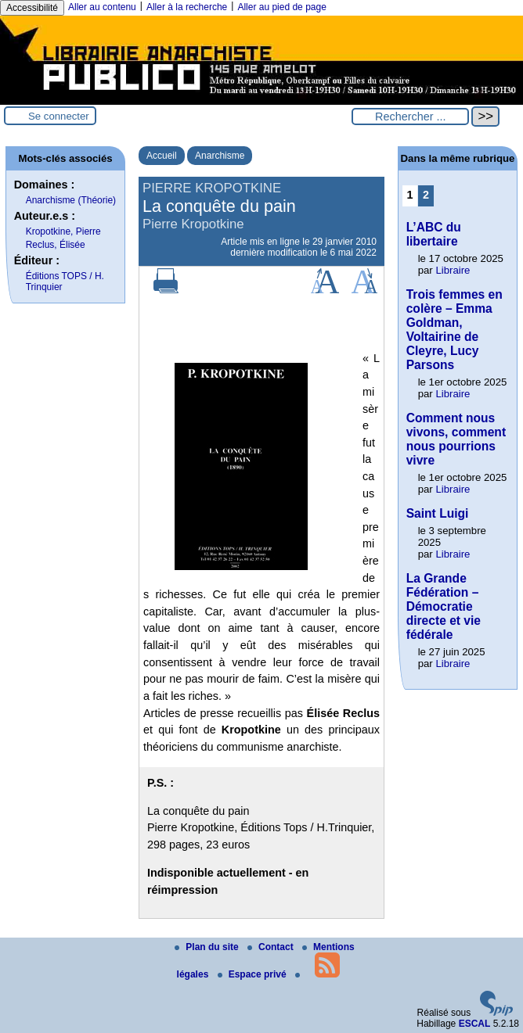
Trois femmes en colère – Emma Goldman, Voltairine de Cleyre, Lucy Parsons (454, 329)
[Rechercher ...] (410, 116)
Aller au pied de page (281, 7)
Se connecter (58, 116)
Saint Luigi (437, 513)
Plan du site (208, 947)
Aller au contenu (102, 7)
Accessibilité (32, 7)
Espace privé (253, 974)
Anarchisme (219, 155)
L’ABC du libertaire (433, 234)
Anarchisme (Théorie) (71, 200)
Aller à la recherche (186, 7)
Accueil (161, 155)
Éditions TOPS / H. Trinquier (65, 281)
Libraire (452, 270)
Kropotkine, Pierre (63, 231)
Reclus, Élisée (55, 244)
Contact (271, 947)
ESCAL (475, 1023)
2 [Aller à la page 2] (426, 194)
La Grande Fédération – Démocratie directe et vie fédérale (443, 606)
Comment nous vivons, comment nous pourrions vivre (456, 439)
